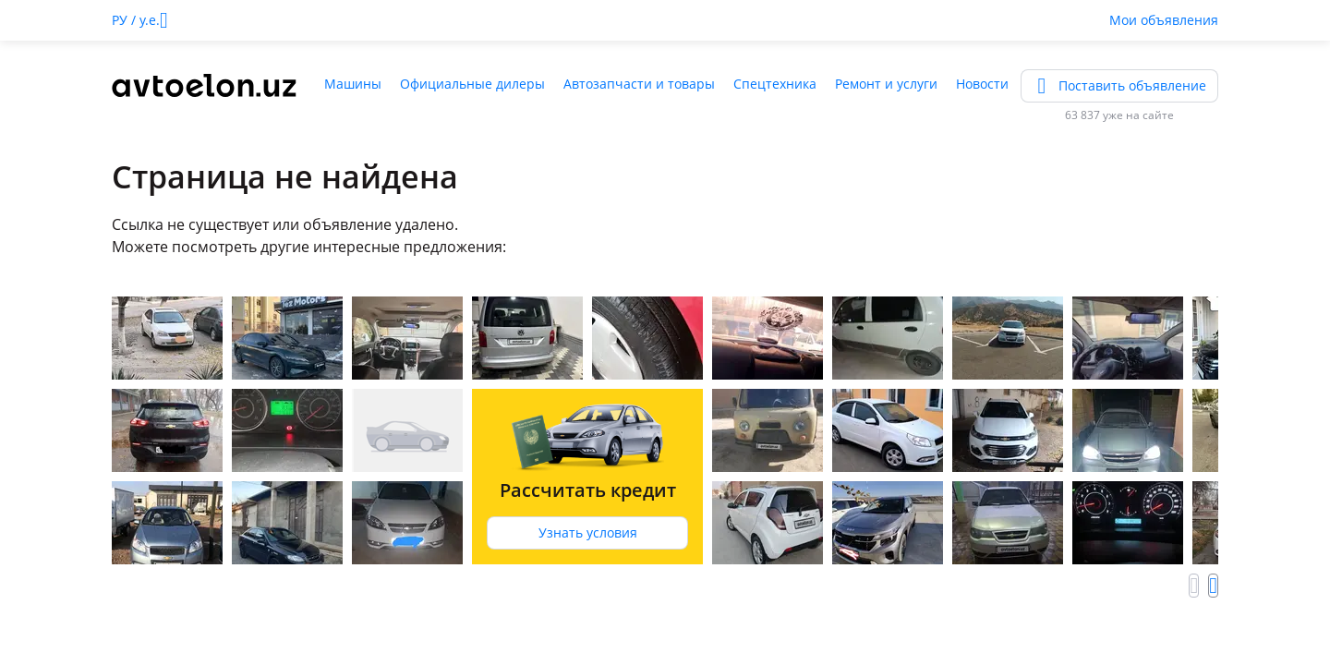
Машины (352, 83)
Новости (982, 83)
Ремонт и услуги (886, 83)
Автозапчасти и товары (639, 83)
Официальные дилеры (472, 83)
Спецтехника (774, 83)
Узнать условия (587, 532)
